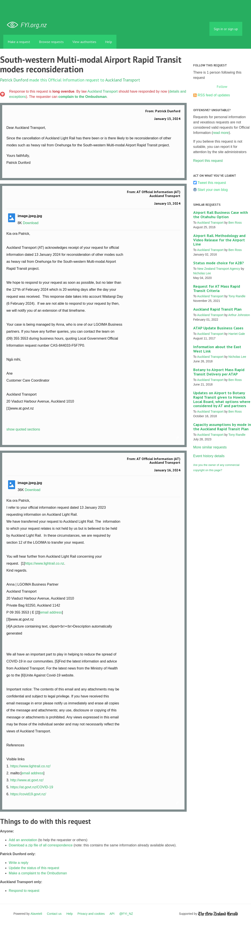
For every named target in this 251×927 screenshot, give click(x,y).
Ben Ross (235, 222)
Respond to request (24, 890)
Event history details (209, 456)
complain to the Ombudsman (82, 97)
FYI (28, 25)
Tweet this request (212, 183)
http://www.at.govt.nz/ (27, 780)
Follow (222, 86)
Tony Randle (237, 296)
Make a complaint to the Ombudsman (38, 873)
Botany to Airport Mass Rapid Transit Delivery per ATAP (218, 372)
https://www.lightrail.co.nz (44, 563)
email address (51, 612)
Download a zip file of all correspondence (41, 845)
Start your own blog (213, 190)
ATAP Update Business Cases (218, 327)
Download (30, 223)
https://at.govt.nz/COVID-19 (31, 787)
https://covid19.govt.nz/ (28, 794)
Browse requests (51, 42)
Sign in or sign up (226, 29)
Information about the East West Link (217, 349)
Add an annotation (23, 840)
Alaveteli (36, 913)
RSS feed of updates (214, 95)
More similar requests (210, 447)
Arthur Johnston (239, 315)
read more (221, 133)
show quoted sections (23, 429)
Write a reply (18, 863)
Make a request (19, 42)
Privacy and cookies (91, 913)
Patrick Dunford (14, 80)
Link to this (178, 171)
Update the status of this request (34, 868)
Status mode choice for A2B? (218, 262)
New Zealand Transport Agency (218, 268)
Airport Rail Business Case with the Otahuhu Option (220, 214)
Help (108, 42)
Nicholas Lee (202, 273)
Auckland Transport (122, 80)
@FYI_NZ (126, 913)
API (112, 913)
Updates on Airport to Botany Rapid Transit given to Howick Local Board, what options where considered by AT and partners (221, 399)
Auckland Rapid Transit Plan (217, 309)
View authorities (84, 42)
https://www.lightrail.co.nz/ (30, 766)
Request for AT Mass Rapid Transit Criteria (216, 288)
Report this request (208, 161)
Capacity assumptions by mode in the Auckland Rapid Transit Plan (222, 426)
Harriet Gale (236, 334)
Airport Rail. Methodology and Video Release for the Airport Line (219, 240)
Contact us (54, 913)
